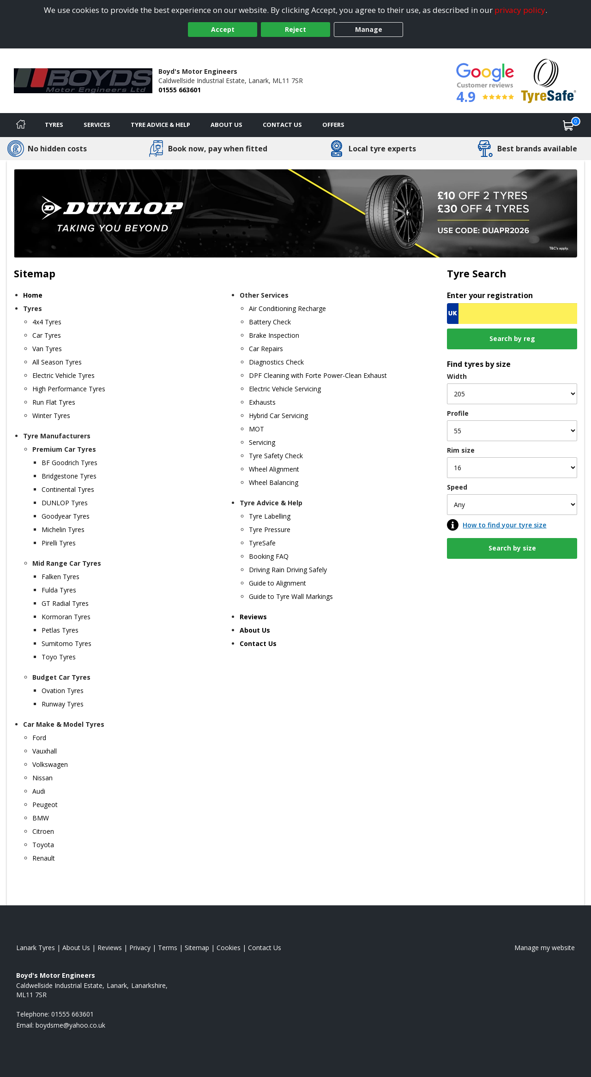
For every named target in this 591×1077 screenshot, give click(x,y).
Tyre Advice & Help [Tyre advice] (160, 124)
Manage (368, 29)
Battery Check (270, 321)
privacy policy (520, 10)
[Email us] (70, 1025)
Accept (223, 29)
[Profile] (512, 430)
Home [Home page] (32, 295)
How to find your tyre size (504, 525)
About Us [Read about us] (76, 947)
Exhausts (262, 402)
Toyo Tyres (59, 656)
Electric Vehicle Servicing (285, 388)
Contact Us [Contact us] (282, 124)
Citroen (43, 831)
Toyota (43, 844)
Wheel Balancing (273, 482)
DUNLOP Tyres (65, 502)
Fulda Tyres (59, 590)
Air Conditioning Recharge (287, 308)
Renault (43, 858)
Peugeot (45, 804)
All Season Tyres (57, 362)
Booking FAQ (269, 556)
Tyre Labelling (269, 516)
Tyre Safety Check (276, 455)
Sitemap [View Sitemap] (197, 947)
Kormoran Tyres (66, 616)
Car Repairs (266, 348)
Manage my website (544, 947)
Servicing (262, 442)
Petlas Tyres (60, 630)
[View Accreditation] (548, 80)
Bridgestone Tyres (69, 476)
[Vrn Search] (512, 313)
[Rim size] (512, 467)
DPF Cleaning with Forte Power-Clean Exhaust (318, 375)
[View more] (295, 213)
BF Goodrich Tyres (69, 462)
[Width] (512, 393)
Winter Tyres (51, 415)
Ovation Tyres (63, 690)
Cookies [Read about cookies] (229, 947)
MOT (256, 429)
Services (97, 124)
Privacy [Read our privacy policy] (140, 947)
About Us (226, 124)
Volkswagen (50, 764)
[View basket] (568, 125)
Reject (295, 29)
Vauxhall (44, 751)
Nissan (42, 777)
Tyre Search (477, 273)
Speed (457, 487)
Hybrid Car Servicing (278, 415)
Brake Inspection (274, 335)
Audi (38, 791)
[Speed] (512, 504)
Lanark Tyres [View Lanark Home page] (35, 947)
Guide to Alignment (277, 583)
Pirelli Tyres (59, 542)
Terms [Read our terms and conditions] (167, 947)
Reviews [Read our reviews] (109, 947)
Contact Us (258, 643)
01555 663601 (179, 89)
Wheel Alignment (274, 469)
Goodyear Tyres (66, 516)
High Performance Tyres (68, 388)
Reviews (253, 616)
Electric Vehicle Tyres (63, 375)
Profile (458, 413)
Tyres (54, 124)
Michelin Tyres (63, 529)
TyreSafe (262, 542)
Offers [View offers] (333, 124)
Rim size (461, 450)
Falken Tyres (60, 576)
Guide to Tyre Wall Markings (291, 596)
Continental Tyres (68, 489)
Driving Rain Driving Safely (288, 569)
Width (457, 376)
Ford (39, 737)
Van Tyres (47, 348)
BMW (40, 818)
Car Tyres (46, 335)
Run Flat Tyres (53, 402)
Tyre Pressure (269, 529)
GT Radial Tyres (65, 603)
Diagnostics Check (276, 362)
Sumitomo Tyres (66, 643)
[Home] (21, 125)
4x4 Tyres (46, 321)
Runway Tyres (63, 704)
